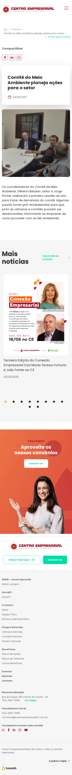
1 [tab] (6, 402)
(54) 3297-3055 (11, 700)
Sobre (5, 609)
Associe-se (36, 463)
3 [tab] (22, 402)
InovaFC (6, 597)
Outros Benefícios (12, 663)
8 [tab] (62, 402)
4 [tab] (30, 402)
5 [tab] (38, 402)
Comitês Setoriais (12, 636)
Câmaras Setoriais (12, 631)
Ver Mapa (30, 700)
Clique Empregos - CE (22, 559)
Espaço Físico (9, 614)
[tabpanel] (36, 327)
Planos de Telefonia (13, 658)
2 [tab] (14, 402)
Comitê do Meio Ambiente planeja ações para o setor (34, 33)
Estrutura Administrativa (15, 619)
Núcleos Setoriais (11, 641)
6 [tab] (46, 402)
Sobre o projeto (10, 584)
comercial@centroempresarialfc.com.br (25, 717)
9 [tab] (30, 407)
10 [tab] (38, 407)
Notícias (16, 29)
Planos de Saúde (11, 654)
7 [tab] (54, 402)
